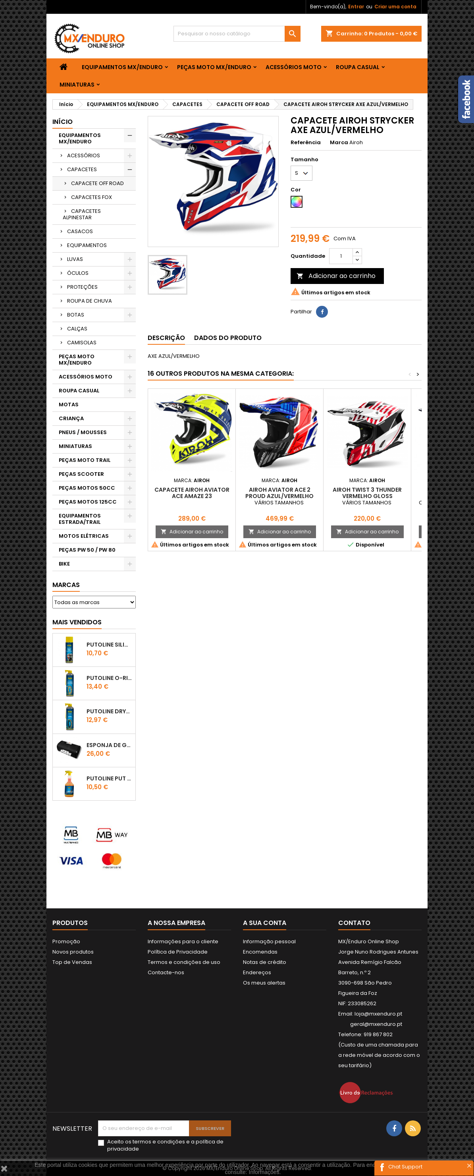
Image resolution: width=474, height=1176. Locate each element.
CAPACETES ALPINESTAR (82, 214)
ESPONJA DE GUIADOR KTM (109, 745)
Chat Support (405, 1166)
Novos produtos (73, 952)
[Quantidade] (341, 256)
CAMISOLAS (81, 342)
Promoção (66, 941)
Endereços (257, 972)
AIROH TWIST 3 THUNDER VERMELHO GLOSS (367, 493)
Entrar (356, 6)
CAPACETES (82, 169)
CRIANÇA (71, 418)
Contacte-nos (166, 972)
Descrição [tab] (166, 337)
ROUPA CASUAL (358, 67)
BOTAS (75, 315)
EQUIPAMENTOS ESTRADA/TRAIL (80, 519)
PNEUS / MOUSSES (83, 432)
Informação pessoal (269, 941)
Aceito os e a (165, 1145)
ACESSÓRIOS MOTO (294, 67)
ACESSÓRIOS (83, 155)
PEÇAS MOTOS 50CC (87, 488)
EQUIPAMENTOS (87, 245)
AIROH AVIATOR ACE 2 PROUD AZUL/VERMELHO (279, 493)
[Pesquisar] (237, 34)
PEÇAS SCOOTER (81, 474)
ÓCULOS (78, 273)
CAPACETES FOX (91, 197)
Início (62, 121)
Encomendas (260, 952)
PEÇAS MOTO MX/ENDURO (214, 67)
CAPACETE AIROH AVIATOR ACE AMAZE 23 (191, 493)
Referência (306, 142)
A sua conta (264, 922)
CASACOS (80, 231)
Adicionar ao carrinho (336, 275)
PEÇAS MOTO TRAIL (84, 460)
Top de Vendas (72, 962)
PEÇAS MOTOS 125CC (88, 502)
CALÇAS (77, 328)
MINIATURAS (77, 85)
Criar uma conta (395, 6)
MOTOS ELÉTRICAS (84, 536)
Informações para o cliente (183, 941)
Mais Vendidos (77, 622)
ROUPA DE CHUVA (89, 301)
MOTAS (69, 404)
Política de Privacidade (178, 952)
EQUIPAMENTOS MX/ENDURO (122, 67)
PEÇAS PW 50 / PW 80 (87, 550)
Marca (339, 142)
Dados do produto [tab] (228, 337)
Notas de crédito (264, 962)
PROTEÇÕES (82, 287)
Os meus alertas (264, 983)
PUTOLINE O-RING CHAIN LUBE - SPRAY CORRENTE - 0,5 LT (109, 678)
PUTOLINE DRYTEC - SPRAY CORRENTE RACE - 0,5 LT (109, 711)
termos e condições (159, 1141)
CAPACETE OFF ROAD (97, 183)
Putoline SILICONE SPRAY (109, 644)
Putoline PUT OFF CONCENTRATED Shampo (109, 778)
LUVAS (75, 259)
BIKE (64, 564)
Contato (354, 922)
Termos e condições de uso (184, 962)
